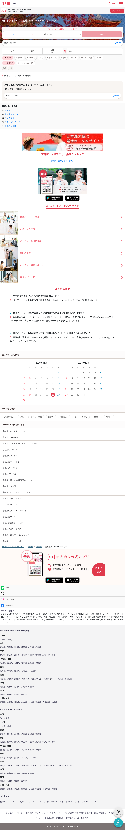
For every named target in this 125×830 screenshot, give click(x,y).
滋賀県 (3, 679)
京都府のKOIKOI (9, 486)
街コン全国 (4, 718)
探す (102, 34)
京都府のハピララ (10, 468)
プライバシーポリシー (15, 813)
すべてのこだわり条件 (26, 63)
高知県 (24, 694)
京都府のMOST (9, 517)
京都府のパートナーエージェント (16, 431)
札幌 (9, 639)
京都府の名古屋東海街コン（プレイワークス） (22, 443)
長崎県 (17, 702)
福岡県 (3, 702)
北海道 (3, 639)
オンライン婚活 (86, 58)
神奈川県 (46, 655)
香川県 (10, 694)
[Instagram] (62, 599)
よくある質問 (82, 818)
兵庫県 (46, 679)
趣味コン (23, 802)
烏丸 (41, 58)
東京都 (38, 655)
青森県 (3, 647)
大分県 (31, 702)
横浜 (53, 655)
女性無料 (8, 63)
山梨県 (31, 663)
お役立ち (85, 802)
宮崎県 (38, 702)
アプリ (93, 802)
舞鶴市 (99, 58)
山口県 (31, 687)
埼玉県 (24, 655)
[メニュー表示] (121, 3)
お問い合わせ (70, 818)
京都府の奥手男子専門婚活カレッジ (17, 480)
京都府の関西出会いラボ (13, 523)
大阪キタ (25, 679)
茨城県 (3, 655)
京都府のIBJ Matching (12, 437)
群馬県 (17, 655)
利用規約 (29, 813)
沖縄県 (54, 702)
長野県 (38, 663)
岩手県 (10, 647)
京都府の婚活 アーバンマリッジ (16, 535)
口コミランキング (72, 802)
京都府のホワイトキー (12, 462)
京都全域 (19, 58)
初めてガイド (5, 802)
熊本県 (24, 702)
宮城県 (17, 647)
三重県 (33, 671)
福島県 (38, 647)
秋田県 (24, 647)
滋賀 (4, 68)
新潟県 (3, 663)
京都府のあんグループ (12, 498)
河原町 (63, 58)
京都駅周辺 (31, 58)
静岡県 (10, 671)
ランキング (44, 802)
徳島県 (3, 694)
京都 (14, 4)
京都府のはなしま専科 (12, 529)
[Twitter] (62, 594)
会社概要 (59, 818)
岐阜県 (3, 671)
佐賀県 (10, 702)
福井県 (24, 663)
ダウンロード (117, 11)
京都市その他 (52, 58)
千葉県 (31, 655)
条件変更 (117, 43)
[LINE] (62, 588)
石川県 (17, 663)
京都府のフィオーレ (11, 456)
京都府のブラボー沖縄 (12, 541)
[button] (108, 4)
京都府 (53, 161)
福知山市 (73, 58)
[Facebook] (62, 605)
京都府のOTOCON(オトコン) (14, 450)
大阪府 (17, 679)
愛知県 (17, 671)
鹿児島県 (46, 702)
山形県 (31, 647)
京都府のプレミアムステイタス (16, 511)
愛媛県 (17, 694)
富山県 (10, 663)
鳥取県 (3, 687)
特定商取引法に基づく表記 (86, 813)
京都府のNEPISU (9, 474)
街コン (15, 802)
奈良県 (60, 679)
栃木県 (10, 655)
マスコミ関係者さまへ (108, 813)
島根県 (10, 687)
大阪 (10, 68)
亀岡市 (8, 58)
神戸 (53, 679)
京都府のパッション (11, 504)
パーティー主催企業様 (44, 818)
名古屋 (24, 671)
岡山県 (17, 687)
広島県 (24, 687)
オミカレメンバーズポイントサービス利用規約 (54, 813)
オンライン (33, 802)
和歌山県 (68, 679)
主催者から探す (57, 802)
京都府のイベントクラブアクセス (16, 492)
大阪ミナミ (35, 679)
